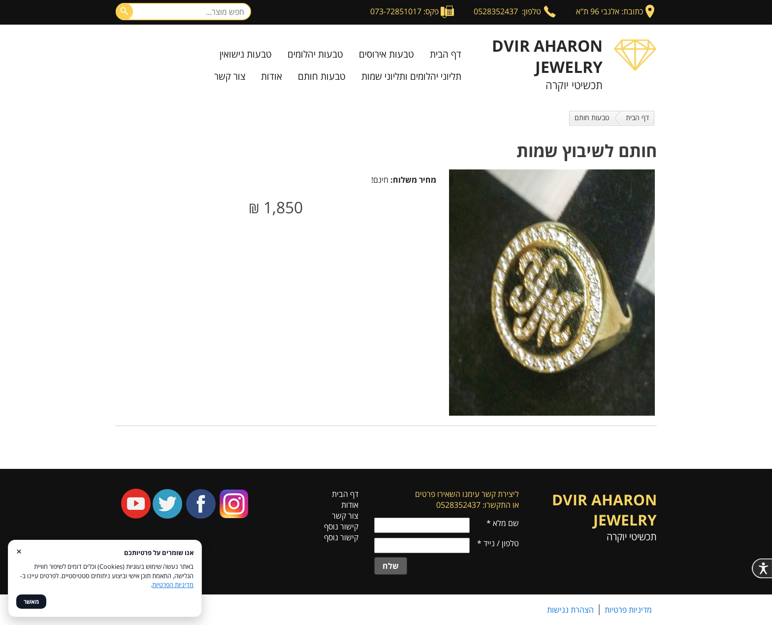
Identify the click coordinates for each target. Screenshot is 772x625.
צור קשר (229, 76)
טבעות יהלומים (315, 54)
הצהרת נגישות (570, 609)
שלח (391, 565)
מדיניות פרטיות (628, 609)
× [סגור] (19, 551)
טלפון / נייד (498, 543)
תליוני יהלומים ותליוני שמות (411, 76)
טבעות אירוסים (386, 54)
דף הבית (445, 54)
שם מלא (502, 523)
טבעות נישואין (246, 54)
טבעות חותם (322, 76)
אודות (271, 76)
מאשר (31, 601)
